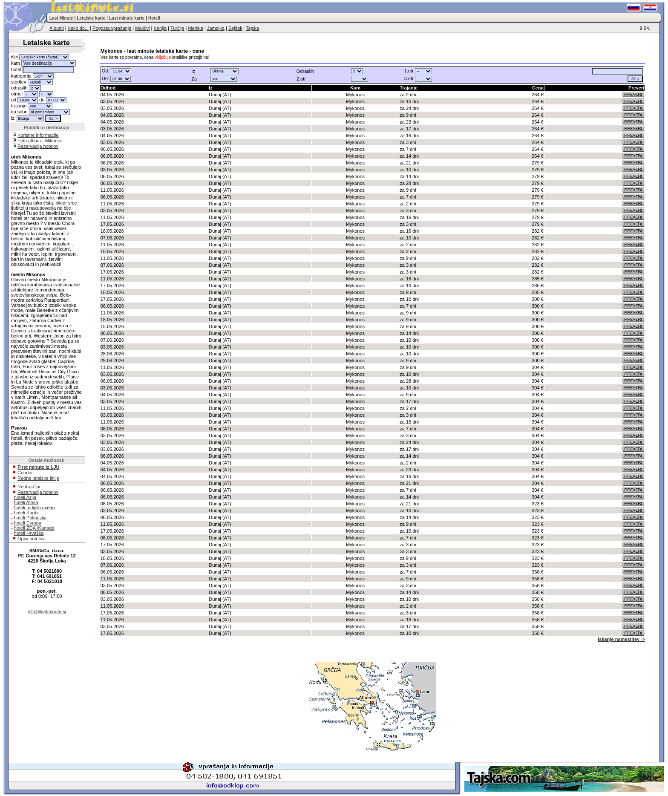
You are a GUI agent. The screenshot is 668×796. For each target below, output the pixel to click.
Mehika (195, 28)
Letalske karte (91, 18)
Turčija (177, 28)
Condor (25, 472)
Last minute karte (126, 18)
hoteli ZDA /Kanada (34, 528)
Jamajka (216, 28)
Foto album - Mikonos (40, 140)
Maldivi (142, 28)
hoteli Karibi (26, 512)
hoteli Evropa (27, 522)
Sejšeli (235, 28)
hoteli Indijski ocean (34, 507)
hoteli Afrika (26, 502)
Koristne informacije (38, 135)
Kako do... (78, 28)
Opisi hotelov (31, 538)
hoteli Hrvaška (29, 533)
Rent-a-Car (28, 486)
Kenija (160, 28)
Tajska (252, 28)
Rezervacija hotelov (37, 146)
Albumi (56, 28)
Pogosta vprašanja (111, 28)
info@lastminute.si (47, 611)
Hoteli (154, 18)
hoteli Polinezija (30, 517)
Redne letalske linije (38, 478)
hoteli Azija (25, 497)
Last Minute (61, 18)
